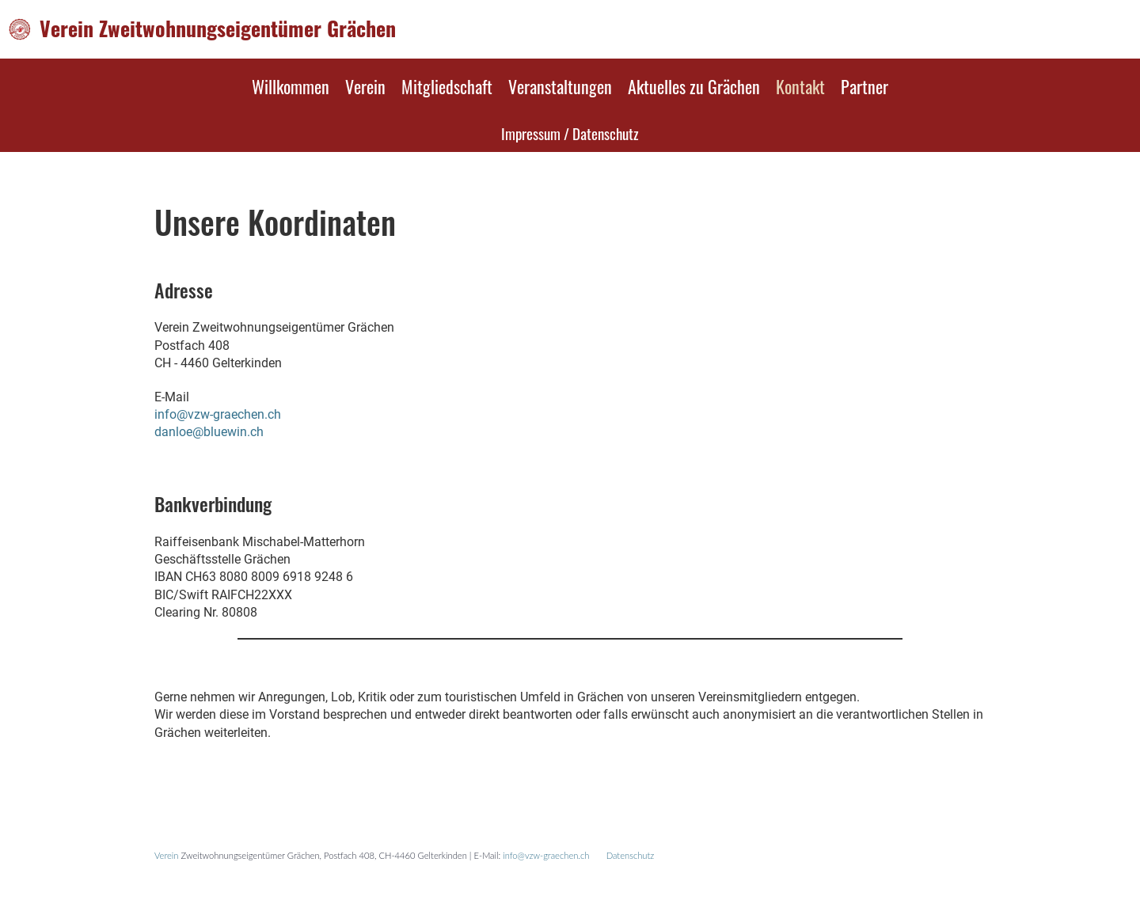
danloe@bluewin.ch (209, 431)
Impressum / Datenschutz (570, 133)
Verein (365, 86)
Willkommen (290, 86)
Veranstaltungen (560, 86)
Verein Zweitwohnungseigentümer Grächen (218, 28)
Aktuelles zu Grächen (694, 86)
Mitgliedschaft (446, 86)
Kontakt (800, 86)
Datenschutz (630, 855)
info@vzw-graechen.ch (217, 414)
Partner (864, 86)
